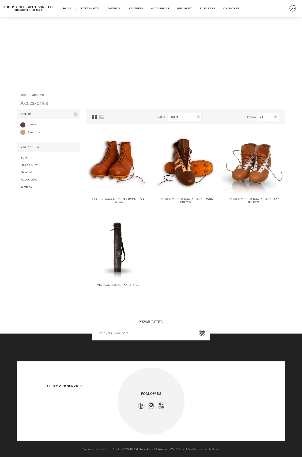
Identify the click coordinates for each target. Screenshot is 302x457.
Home (24, 94)
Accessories (29, 179)
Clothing (26, 186)
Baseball (27, 172)
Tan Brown (35, 132)
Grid (94, 117)
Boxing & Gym (30, 164)
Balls (24, 157)
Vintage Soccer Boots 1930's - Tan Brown (118, 200)
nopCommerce (101, 449)
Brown (32, 124)
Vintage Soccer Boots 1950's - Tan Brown (253, 200)
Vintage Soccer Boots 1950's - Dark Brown (185, 200)
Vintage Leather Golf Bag (118, 284)
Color (26, 114)
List (101, 117)
